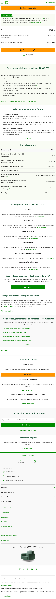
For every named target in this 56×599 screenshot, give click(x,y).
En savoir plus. (36, 22)
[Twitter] (19, 568)
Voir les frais (6, 310)
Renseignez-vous (28, 424)
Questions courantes (28, 429)
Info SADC (4, 520)
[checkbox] (28, 54)
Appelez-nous (9, 470)
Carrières (4, 530)
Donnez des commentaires (13, 479)
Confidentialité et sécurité (9, 507)
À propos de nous (6, 525)
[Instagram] (27, 568)
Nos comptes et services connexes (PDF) (17, 335)
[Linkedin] (36, 568)
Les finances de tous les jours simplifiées (17, 339)
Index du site (5, 539)
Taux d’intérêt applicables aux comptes (16, 328)
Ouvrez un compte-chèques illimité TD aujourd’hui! (18, 100)
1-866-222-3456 (28, 403)
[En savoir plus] (28, 447)
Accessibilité (5, 516)
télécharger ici (8, 305)
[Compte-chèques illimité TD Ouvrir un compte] (28, 8)
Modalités (4, 350)
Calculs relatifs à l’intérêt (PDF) (14, 332)
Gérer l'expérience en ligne (9, 534)
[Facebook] (23, 568)
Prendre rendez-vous (11, 475)
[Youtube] (32, 568)
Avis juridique (5, 511)
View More (28, 343)
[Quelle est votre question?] (28, 419)
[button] (28, 374)
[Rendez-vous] (28, 389)
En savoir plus (39, 216)
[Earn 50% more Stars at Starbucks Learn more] (28, 286)
